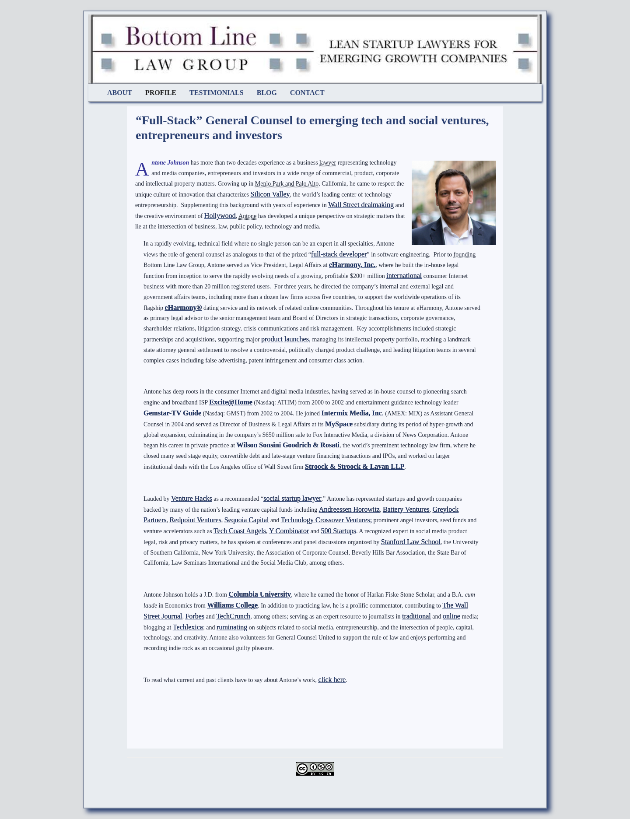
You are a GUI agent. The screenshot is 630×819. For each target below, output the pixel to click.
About (119, 92)
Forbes (194, 616)
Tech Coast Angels (240, 530)
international (404, 275)
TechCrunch (233, 616)
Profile (160, 92)
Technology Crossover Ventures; (326, 520)
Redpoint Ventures (195, 520)
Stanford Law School (411, 541)
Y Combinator (289, 530)
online (451, 616)
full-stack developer (339, 254)
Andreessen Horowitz (349, 509)
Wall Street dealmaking (361, 204)
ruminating (232, 627)
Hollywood (220, 215)
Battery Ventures (406, 509)
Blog (267, 92)
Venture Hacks (191, 498)
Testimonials (216, 92)
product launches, (286, 339)
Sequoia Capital (246, 520)
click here (332, 679)
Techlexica (188, 627)
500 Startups (338, 530)
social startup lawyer (292, 498)
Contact (307, 92)
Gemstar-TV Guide (172, 413)
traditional (416, 616)
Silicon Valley (270, 194)
